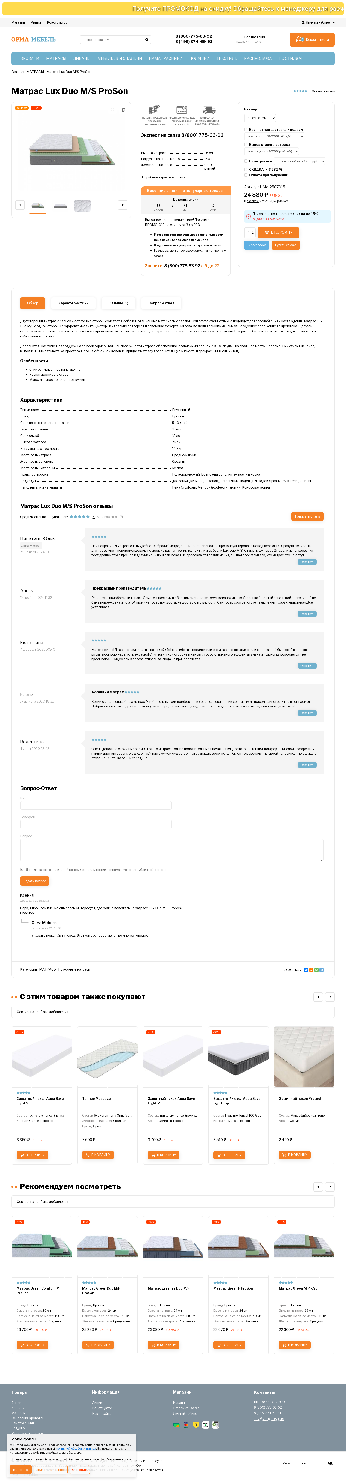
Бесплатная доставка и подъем (273, 129)
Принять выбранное (51, 1470)
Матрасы (18, 1413)
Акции (16, 1403)
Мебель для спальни (27, 1433)
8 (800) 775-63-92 (202, 135)
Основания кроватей (27, 1418)
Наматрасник (258, 161)
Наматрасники (22, 1423)
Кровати (18, 1408)
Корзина (180, 1402)
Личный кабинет (186, 1413)
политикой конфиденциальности (78, 870)
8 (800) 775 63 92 (182, 265)
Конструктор (102, 1408)
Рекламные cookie (116, 1459)
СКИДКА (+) (263, 169)
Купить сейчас (286, 245)
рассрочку (254, 201)
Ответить (307, 562)
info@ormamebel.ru (269, 1418)
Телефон (27, 817)
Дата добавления (54, 1012)
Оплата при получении (266, 175)
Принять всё (21, 1470)
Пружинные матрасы (74, 969)
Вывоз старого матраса (267, 144)
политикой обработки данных (76, 1448)
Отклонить (80, 1470)
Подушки (18, 1428)
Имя (23, 798)
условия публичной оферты (145, 870)
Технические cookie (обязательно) (35, 1459)
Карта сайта (101, 1413)
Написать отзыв (307, 516)
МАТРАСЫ (48, 969)
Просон (178, 416)
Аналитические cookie (81, 1459)
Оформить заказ (186, 1408)
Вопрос (26, 836)
